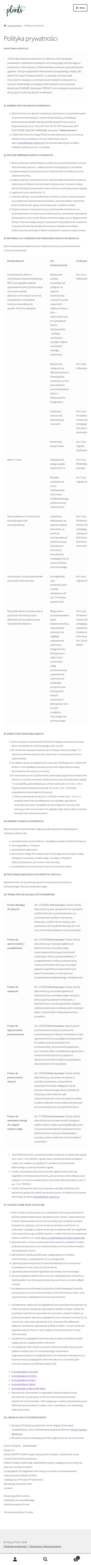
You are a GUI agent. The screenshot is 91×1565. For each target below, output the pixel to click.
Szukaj (45, 1559)
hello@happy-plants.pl (31, 142)
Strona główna (14, 25)
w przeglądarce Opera (24, 1380)
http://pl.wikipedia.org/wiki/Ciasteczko (63, 1237)
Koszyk (70, 1557)
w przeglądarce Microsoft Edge (28, 1388)
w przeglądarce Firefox (24, 1375)
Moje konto (15, 1559)
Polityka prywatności (15, 1546)
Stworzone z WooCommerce (45, 1546)
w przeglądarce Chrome (25, 1371)
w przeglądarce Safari (23, 1384)
